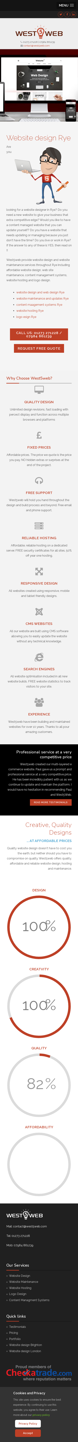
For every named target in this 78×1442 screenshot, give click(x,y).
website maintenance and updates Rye (42, 298)
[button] (66, 5)
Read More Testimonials (51, 802)
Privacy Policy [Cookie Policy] (28, 1423)
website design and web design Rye (40, 292)
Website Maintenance (23, 1282)
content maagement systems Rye (39, 304)
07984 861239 (47, 42)
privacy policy (41, 1414)
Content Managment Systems (29, 1300)
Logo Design (17, 1294)
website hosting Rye (30, 310)
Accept (28, 1433)
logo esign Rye (26, 317)
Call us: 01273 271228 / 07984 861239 (39, 334)
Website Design (19, 1276)
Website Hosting (20, 1288)
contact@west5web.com (36, 45)
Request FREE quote (39, 348)
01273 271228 (30, 42)
